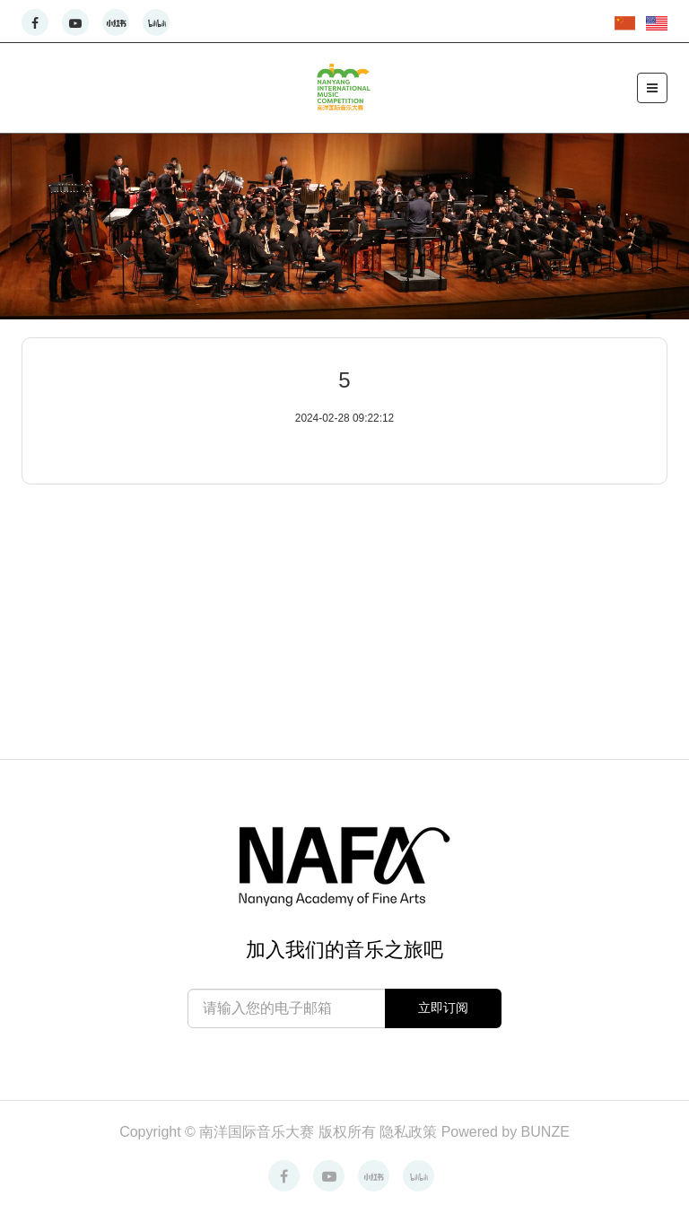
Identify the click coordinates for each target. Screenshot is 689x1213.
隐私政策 (409, 1131)
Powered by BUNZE (505, 1131)
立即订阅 (443, 1007)
